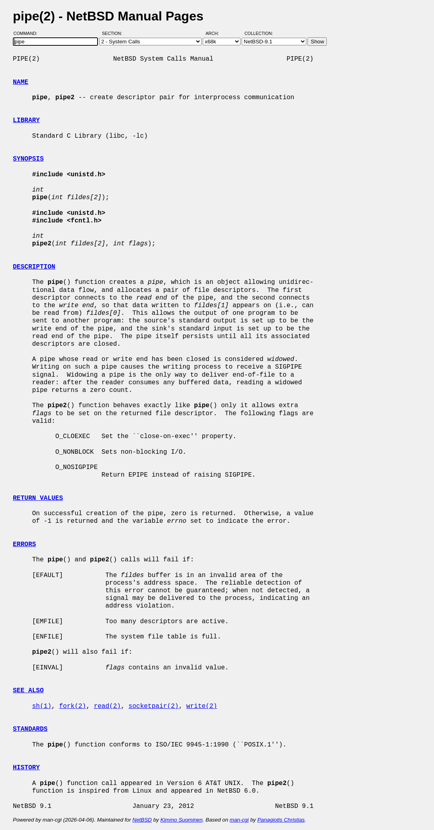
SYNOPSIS (28, 159)
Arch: (216, 33)
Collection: (259, 33)
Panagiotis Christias (281, 820)
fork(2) (72, 706)
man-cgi (239, 820)
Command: (28, 33)
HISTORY (26, 767)
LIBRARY (26, 120)
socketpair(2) (153, 706)
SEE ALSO (28, 690)
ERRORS (24, 544)
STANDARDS (30, 729)
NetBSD (142, 820)
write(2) (201, 706)
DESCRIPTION (34, 267)
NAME (20, 82)
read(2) (107, 706)
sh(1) (41, 706)
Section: (114, 33)
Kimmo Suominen (181, 820)
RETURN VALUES (38, 498)
